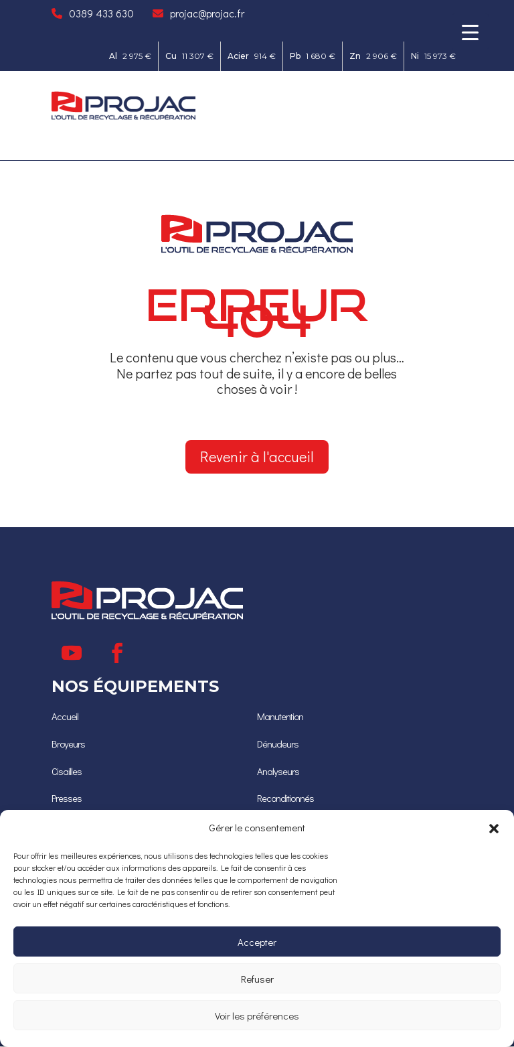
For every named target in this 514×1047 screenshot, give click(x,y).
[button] (494, 828)
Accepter (257, 942)
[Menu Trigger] (470, 31)
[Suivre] (72, 656)
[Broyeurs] (69, 746)
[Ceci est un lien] (123, 116)
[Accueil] (66, 719)
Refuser (257, 978)
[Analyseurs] (278, 773)
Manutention (282, 719)
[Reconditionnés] (288, 799)
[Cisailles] (68, 773)
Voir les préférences (257, 1015)
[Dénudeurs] (279, 746)
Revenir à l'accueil (256, 457)
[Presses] (68, 799)
